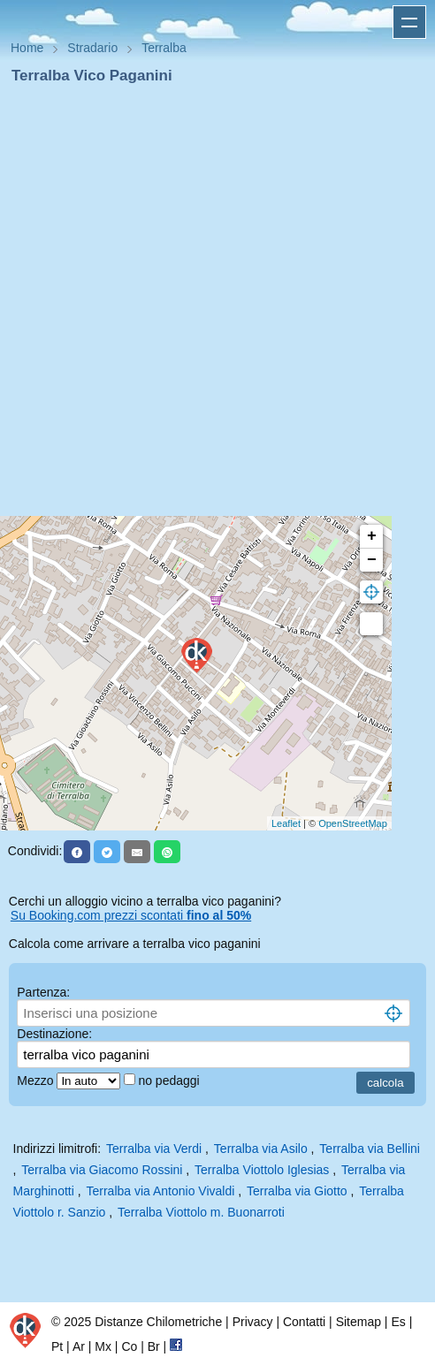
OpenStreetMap (352, 823)
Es (398, 1322)
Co (129, 1346)
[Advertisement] (210, 305)
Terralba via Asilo (261, 1148)
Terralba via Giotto (297, 1191)
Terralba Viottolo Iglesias (262, 1170)
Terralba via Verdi (154, 1148)
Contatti (304, 1322)
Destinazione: (54, 1034)
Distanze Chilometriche (158, 1322)
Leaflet (286, 823)
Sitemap (358, 1322)
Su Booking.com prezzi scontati (131, 915)
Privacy (253, 1322)
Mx (103, 1346)
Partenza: (43, 992)
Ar (78, 1346)
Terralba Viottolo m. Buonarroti (201, 1212)
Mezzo (37, 1080)
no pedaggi (170, 1080)
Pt (57, 1346)
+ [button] (372, 536)
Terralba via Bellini (369, 1148)
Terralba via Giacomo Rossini (101, 1170)
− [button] (372, 560)
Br (154, 1346)
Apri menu (409, 22)
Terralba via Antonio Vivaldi (160, 1191)
